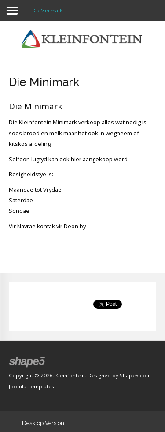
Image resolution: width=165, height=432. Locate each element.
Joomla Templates (31, 386)
